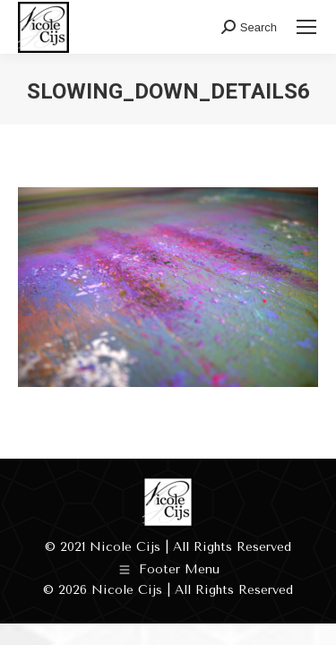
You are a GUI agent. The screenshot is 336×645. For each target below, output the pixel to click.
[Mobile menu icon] (306, 27)
